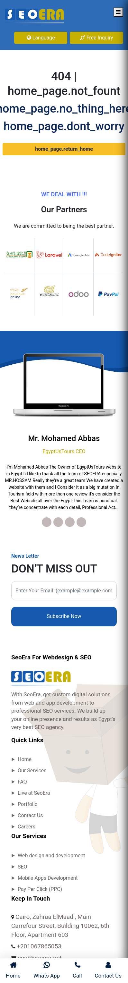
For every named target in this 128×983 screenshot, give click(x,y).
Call (77, 970)
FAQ (22, 782)
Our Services (32, 770)
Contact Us (30, 815)
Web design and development (51, 855)
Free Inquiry (96, 38)
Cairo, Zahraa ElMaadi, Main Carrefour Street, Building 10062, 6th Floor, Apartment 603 (60, 925)
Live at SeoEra (34, 793)
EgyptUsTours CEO (63, 451)
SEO (22, 867)
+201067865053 (39, 946)
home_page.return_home (64, 149)
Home (25, 759)
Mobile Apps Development (48, 878)
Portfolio (28, 804)
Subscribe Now (64, 616)
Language (41, 38)
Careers (26, 827)
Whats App (46, 970)
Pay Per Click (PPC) (40, 889)
